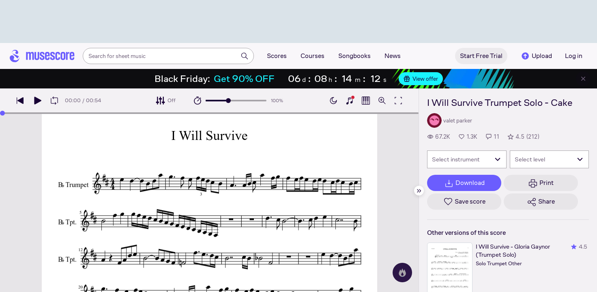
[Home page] (42, 55)
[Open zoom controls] (382, 100)
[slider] (228, 100)
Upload (536, 56)
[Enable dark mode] (333, 100)
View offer (421, 78)
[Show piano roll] (366, 100)
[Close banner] (583, 78)
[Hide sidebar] (419, 190)
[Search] (244, 56)
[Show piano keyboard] (349, 100)
